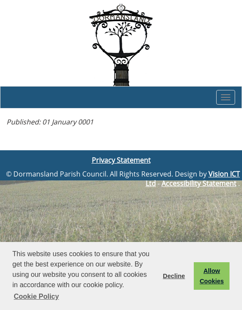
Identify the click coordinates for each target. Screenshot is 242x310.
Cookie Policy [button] (36, 296)
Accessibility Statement (198, 183)
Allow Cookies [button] (212, 276)
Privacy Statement (121, 160)
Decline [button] (174, 276)
